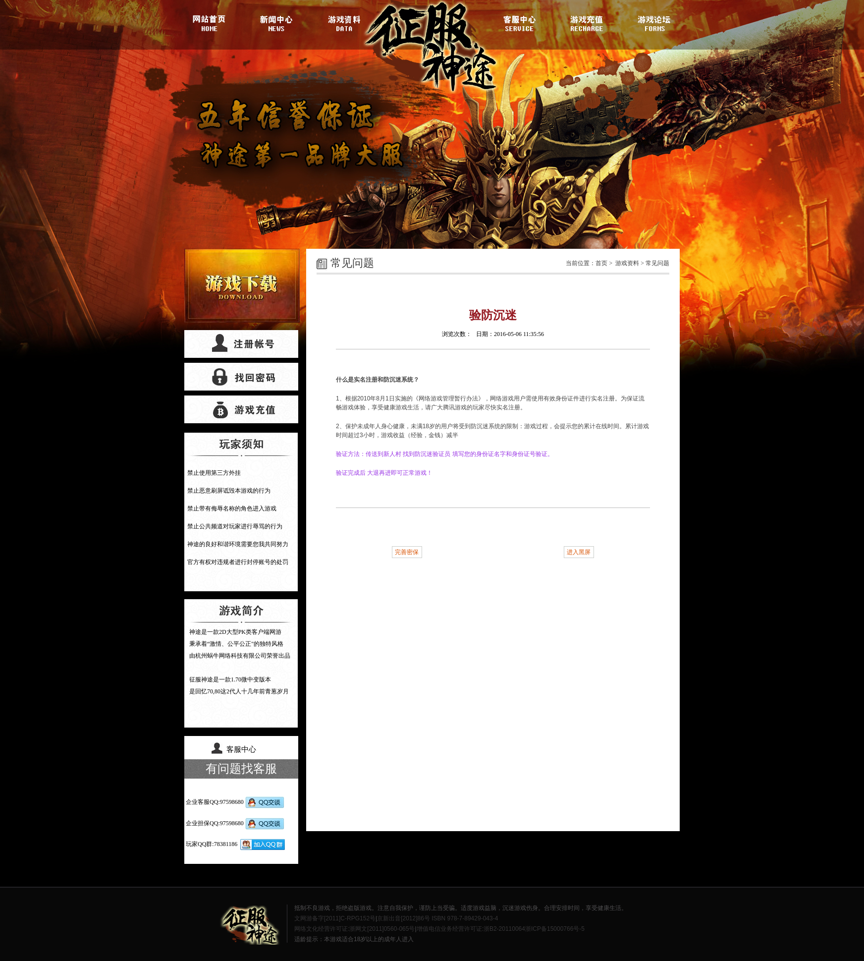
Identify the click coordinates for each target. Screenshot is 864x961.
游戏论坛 (652, 22)
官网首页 (211, 22)
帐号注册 (241, 344)
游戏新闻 (278, 22)
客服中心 (519, 22)
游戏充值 (586, 22)
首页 (601, 263)
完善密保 (407, 552)
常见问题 (657, 263)
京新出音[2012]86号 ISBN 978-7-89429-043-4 (437, 918)
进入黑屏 (579, 552)
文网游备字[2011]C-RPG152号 (335, 918)
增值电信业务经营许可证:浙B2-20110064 (471, 928)
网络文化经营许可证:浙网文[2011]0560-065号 (354, 928)
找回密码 (241, 377)
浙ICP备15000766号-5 (555, 928)
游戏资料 (344, 22)
